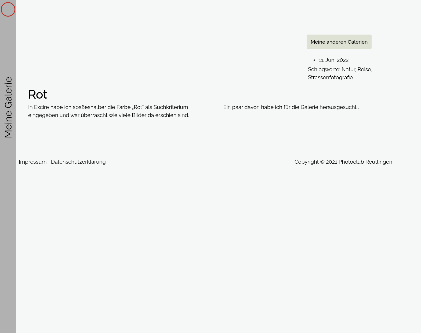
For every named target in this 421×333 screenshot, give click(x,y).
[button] (339, 42)
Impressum (33, 162)
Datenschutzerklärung (78, 162)
